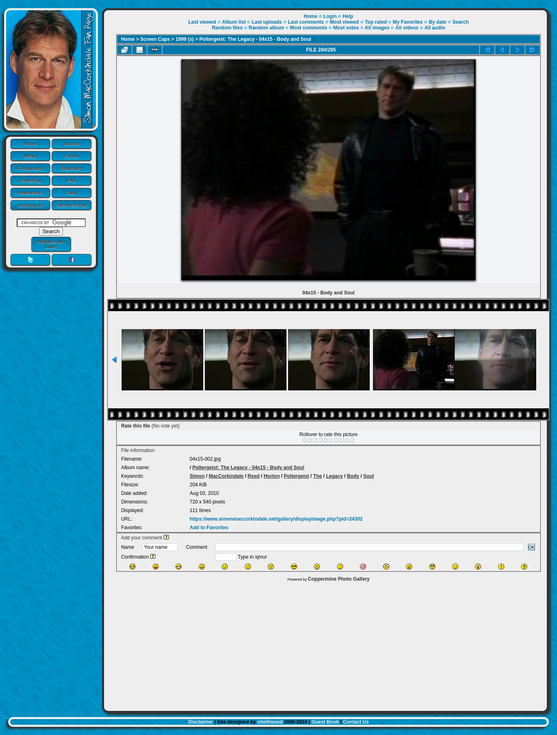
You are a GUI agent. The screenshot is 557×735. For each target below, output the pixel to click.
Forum (72, 156)
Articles (72, 143)
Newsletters (30, 192)
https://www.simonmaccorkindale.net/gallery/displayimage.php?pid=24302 (276, 519)
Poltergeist (296, 476)
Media (30, 156)
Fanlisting (30, 180)
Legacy (334, 476)
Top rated (376, 22)
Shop (72, 192)
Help (348, 16)
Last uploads (267, 22)
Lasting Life (30, 205)
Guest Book (325, 722)
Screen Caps (155, 39)
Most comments (308, 28)
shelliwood (269, 722)
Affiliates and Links (51, 244)
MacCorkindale (226, 476)
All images (377, 28)
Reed (254, 476)
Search (461, 22)
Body (353, 476)
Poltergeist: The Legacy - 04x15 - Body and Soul (255, 39)
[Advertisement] (325, 644)
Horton (272, 476)
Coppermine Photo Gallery (338, 579)
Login (330, 16)
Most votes (346, 28)
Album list (234, 22)
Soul (368, 476)
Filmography (30, 168)
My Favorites (408, 22)
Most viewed (344, 22)
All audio (434, 28)
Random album (266, 28)
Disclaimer (200, 722)
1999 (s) (184, 39)
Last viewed (202, 22)
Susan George (71, 205)
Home (30, 143)
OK (531, 547)
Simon (197, 476)
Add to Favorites (209, 527)
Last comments (306, 22)
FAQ (71, 180)
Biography (72, 168)
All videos (407, 28)
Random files (227, 28)
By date (437, 22)
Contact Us (356, 722)
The (317, 476)
